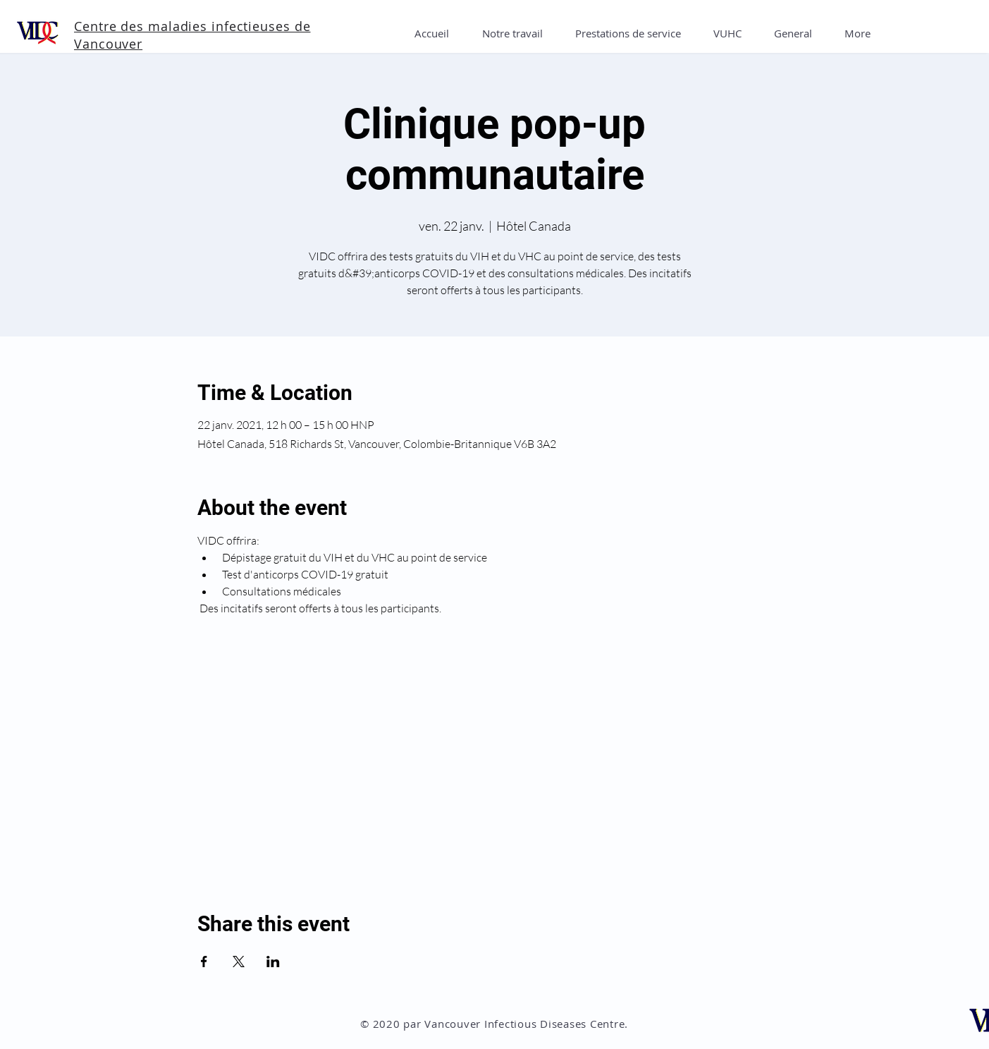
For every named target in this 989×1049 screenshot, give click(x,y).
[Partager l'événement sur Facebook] (204, 961)
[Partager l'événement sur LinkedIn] (273, 961)
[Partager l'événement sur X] (238, 961)
